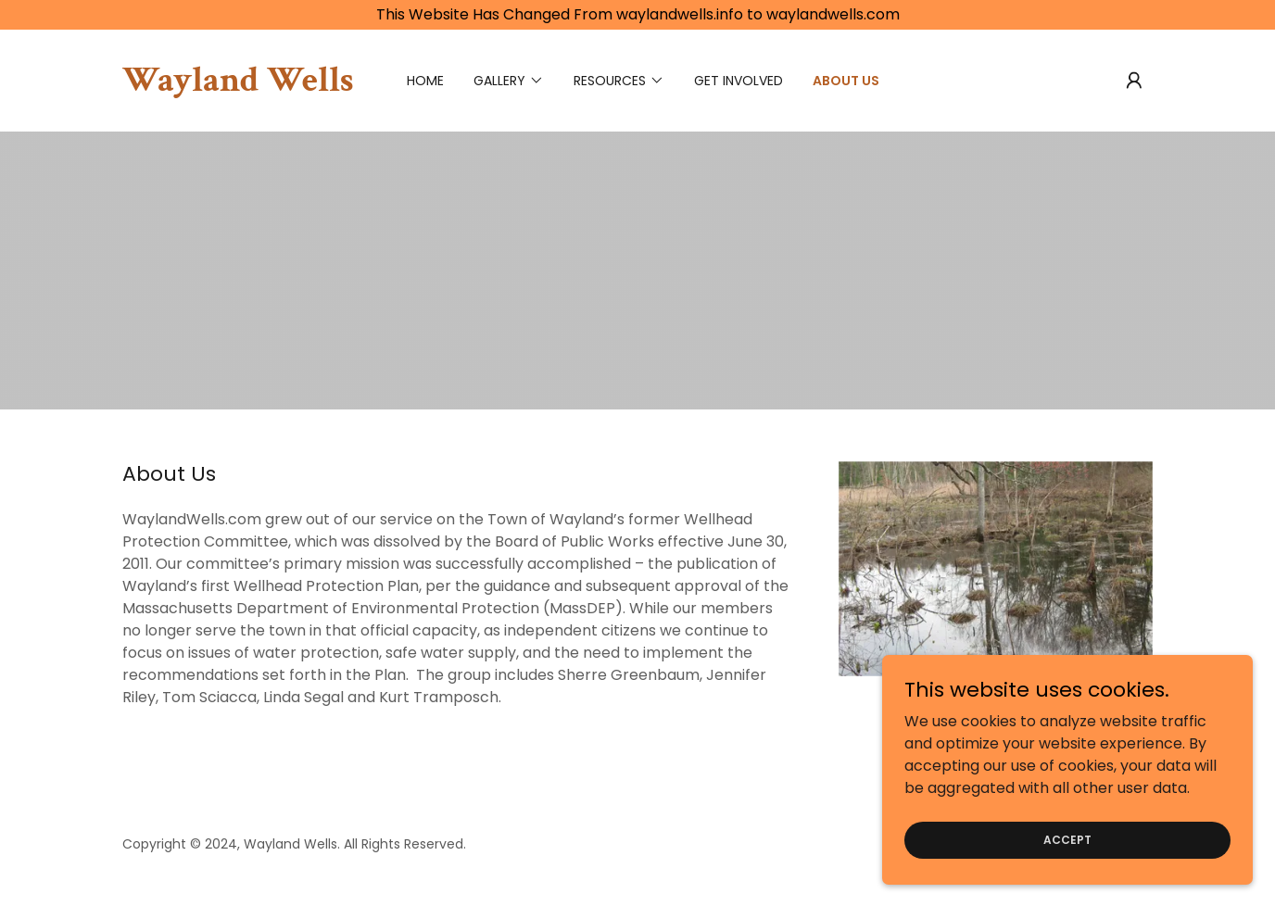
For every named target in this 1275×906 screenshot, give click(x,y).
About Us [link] (846, 80)
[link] (238, 85)
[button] (1134, 80)
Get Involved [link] (738, 80)
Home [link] (425, 80)
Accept (1067, 839)
